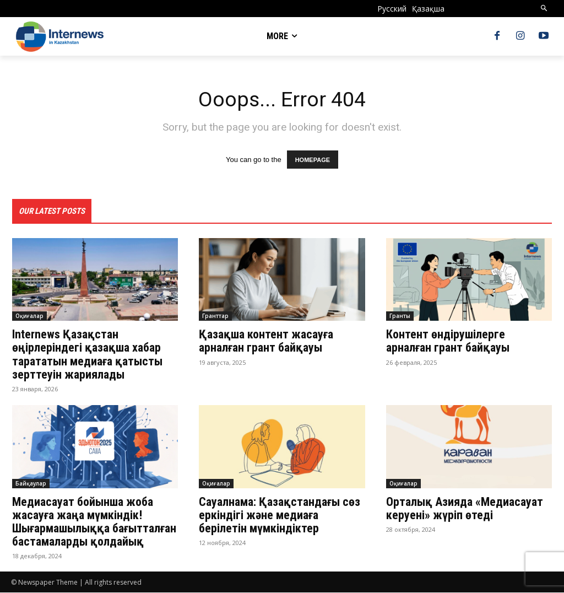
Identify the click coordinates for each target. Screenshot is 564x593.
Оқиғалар (29, 316)
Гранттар (215, 316)
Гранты (399, 316)
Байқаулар (30, 483)
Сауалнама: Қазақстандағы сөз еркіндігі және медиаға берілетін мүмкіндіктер (279, 515)
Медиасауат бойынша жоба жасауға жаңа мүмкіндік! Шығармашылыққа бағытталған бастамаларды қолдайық (94, 522)
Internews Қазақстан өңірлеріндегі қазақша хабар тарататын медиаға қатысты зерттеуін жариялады (87, 355)
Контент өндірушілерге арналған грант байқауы (450, 341)
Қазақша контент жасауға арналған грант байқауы (266, 341)
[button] (544, 8)
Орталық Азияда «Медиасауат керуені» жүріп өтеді (464, 508)
